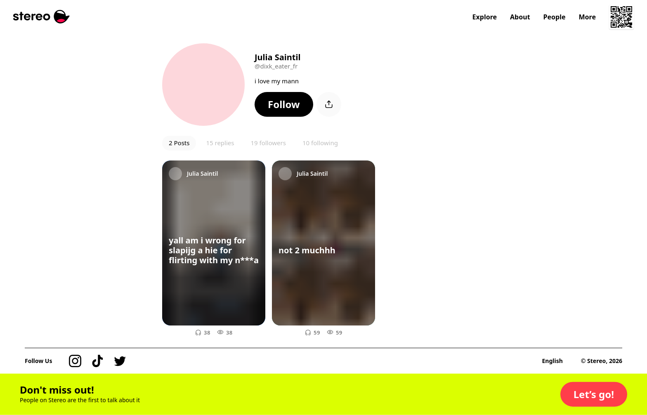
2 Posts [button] (179, 143)
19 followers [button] (268, 143)
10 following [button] (320, 143)
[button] (284, 104)
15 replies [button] (220, 143)
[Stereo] (41, 17)
